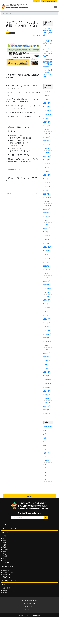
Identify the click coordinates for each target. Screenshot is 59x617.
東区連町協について (8, 581)
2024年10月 (47, 160)
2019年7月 (46, 398)
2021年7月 (46, 307)
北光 (44, 434)
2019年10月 (47, 387)
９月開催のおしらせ (13, 169)
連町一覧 (4, 532)
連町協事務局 (47, 426)
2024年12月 (47, 152)
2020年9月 (46, 345)
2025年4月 (46, 137)
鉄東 (44, 430)
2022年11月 (47, 247)
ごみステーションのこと (11, 572)
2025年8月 (46, 122)
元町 (44, 449)
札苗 (44, 464)
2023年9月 (46, 209)
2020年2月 (46, 372)
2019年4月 (46, 410)
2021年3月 (46, 323)
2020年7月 (46, 353)
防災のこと (6, 577)
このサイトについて (29, 603)
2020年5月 (46, 360)
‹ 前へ (9, 193)
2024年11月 (47, 156)
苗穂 (44, 476)
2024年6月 (46, 175)
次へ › (37, 193)
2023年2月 (46, 235)
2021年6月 (46, 311)
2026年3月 (46, 95)
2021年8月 (46, 304)
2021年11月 (47, 292)
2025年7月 (46, 126)
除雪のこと (6, 574)
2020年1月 (46, 376)
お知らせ (12, 33)
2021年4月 (46, 319)
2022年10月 (47, 251)
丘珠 (10, 13)
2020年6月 (46, 357)
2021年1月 (46, 330)
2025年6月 (46, 129)
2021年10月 (47, 296)
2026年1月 (46, 103)
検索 (36, 1)
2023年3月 (46, 232)
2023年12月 (47, 198)
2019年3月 (46, 414)
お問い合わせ (29, 606)
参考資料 (4, 584)
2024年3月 (46, 186)
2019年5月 (46, 406)
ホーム (5, 13)
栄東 (44, 445)
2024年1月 (46, 194)
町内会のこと (7, 570)
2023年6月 (46, 220)
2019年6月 (46, 402)
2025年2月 (46, 145)
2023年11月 (47, 201)
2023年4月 (46, 228)
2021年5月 (46, 315)
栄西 (44, 441)
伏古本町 (46, 453)
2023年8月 (46, 213)
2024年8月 (46, 167)
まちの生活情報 (7, 566)
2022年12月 (47, 243)
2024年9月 (46, 163)
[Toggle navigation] (55, 7)
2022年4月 (46, 273)
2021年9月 (46, 300)
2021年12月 (47, 289)
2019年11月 (47, 383)
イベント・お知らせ (8, 529)
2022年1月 (46, 285)
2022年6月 (46, 266)
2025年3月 (46, 141)
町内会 (5, 590)
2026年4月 (46, 91)
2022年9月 (46, 254)
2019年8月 (46, 395)
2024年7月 (46, 171)
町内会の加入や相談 (49, 1)
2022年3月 (46, 277)
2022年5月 (46, 270)
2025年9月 (46, 118)
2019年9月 (46, 391)
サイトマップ (29, 609)
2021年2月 (46, 326)
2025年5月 (46, 133)
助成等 (5, 592)
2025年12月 (47, 107)
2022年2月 (46, 281)
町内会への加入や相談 (29, 600)
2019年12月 (47, 379)
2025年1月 (46, 148)
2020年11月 (47, 338)
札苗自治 (46, 460)
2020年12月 (47, 334)
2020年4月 (46, 364)
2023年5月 (46, 224)
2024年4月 (46, 182)
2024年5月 (46, 179)
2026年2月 (46, 99)
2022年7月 (46, 262)
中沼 (44, 472)
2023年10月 (47, 205)
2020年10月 (47, 342)
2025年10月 (47, 114)
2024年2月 (46, 190)
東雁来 (45, 468)
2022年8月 (46, 258)
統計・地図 (6, 588)
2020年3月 (46, 368)
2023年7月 (46, 217)
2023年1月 (46, 239)
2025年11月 (47, 110)
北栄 (44, 438)
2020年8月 (46, 349)
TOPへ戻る (29, 496)
